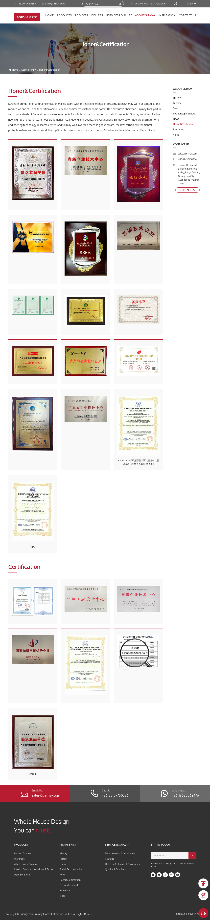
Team (176, 108)
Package (109, 858)
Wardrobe (19, 858)
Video (176, 134)
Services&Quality (119, 15)
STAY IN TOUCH (160, 844)
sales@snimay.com (187, 153)
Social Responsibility (184, 113)
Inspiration (167, 15)
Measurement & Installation (120, 853)
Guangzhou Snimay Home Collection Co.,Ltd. (46, 914)
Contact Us (187, 15)
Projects (81, 15)
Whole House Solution (26, 864)
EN (191, 3)
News (176, 118)
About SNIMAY (145, 15)
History (177, 97)
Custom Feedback (69, 885)
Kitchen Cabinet (22, 853)
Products (64, 15)
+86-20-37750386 (25, 3)
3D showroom (158, 3)
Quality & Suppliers (115, 869)
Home (49, 15)
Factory (177, 103)
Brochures (178, 129)
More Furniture (22, 874)
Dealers (97, 15)
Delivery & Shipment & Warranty (122, 864)
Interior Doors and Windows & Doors (33, 869)
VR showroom (139, 3)
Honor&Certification (49, 69)
